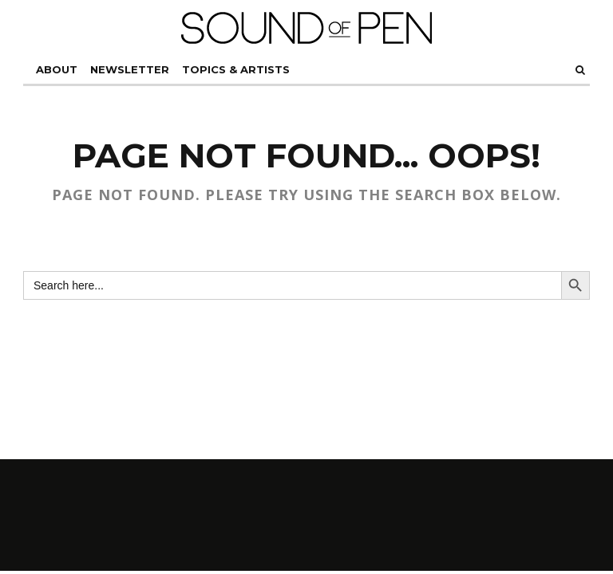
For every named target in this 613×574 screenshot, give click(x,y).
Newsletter (129, 69)
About (56, 69)
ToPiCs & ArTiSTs (236, 69)
